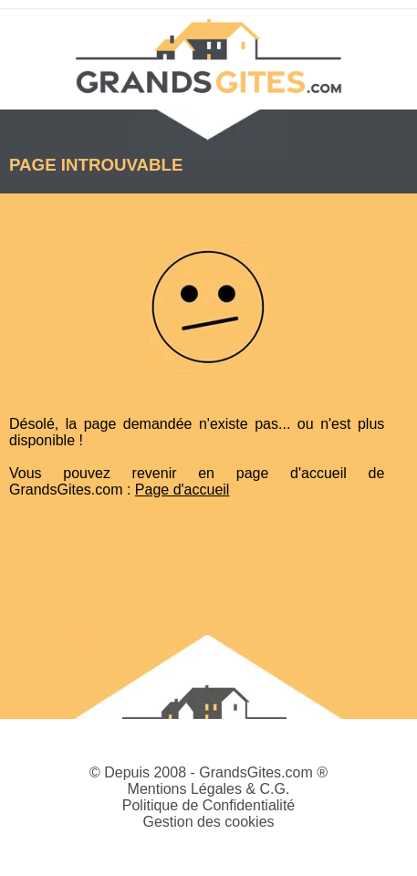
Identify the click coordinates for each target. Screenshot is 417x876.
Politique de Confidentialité (208, 805)
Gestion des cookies (208, 821)
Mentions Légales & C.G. (209, 789)
